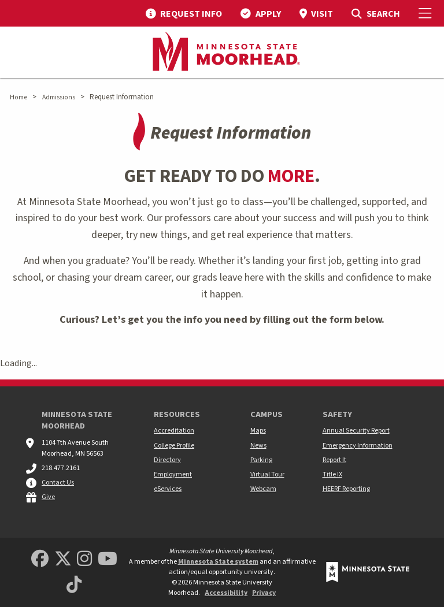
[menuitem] (183, 13)
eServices (168, 489)
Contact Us (58, 482)
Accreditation (174, 430)
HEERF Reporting (346, 489)
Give (48, 497)
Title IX (332, 474)
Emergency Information (358, 445)
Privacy (264, 593)
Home (18, 97)
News (258, 445)
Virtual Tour (267, 474)
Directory (167, 460)
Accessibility (226, 593)
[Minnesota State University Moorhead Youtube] (107, 559)
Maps (258, 430)
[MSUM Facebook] (40, 559)
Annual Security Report (356, 430)
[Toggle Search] (375, 13)
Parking (261, 460)
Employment (173, 474)
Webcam (263, 489)
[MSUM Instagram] (84, 559)
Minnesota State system (218, 562)
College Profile (174, 445)
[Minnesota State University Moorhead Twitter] (63, 559)
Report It (334, 460)
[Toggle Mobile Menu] (426, 13)
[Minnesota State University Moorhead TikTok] (74, 585)
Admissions (58, 97)
